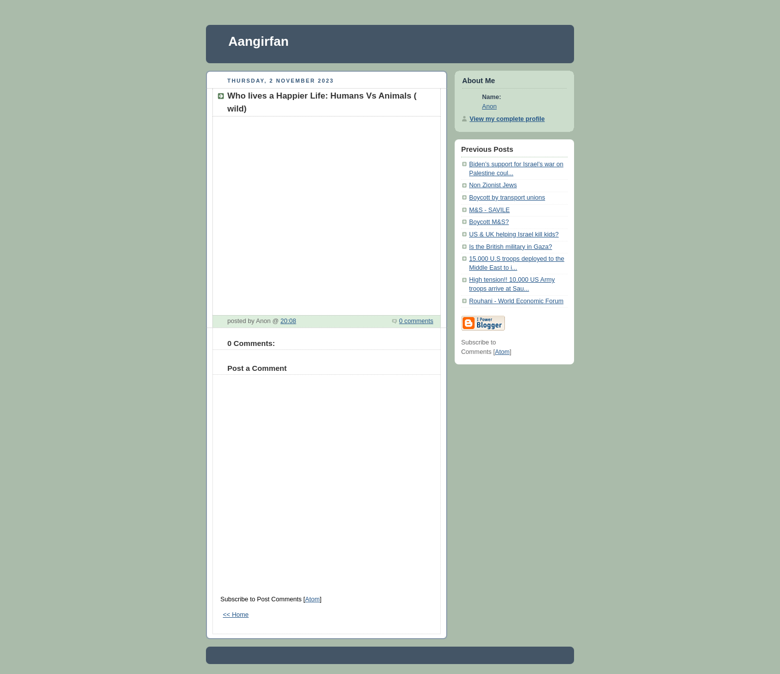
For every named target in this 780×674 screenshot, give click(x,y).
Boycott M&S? (489, 222)
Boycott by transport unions (507, 197)
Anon (489, 106)
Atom (312, 599)
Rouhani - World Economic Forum (516, 301)
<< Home (236, 614)
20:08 (288, 321)
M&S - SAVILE (489, 210)
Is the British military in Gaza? (510, 246)
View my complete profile (507, 118)
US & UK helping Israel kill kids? (514, 234)
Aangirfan (258, 41)
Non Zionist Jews (493, 185)
